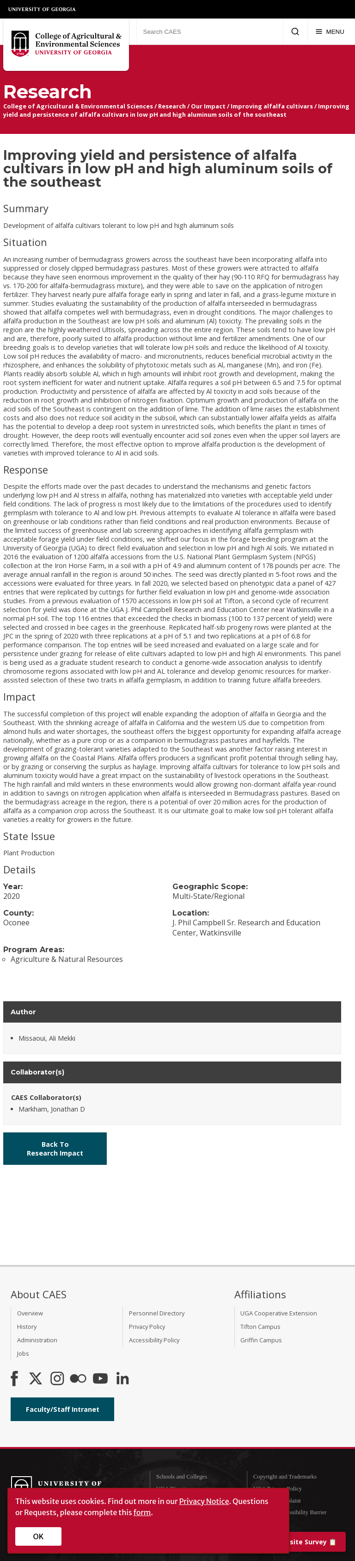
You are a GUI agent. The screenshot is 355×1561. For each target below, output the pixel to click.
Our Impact (208, 106)
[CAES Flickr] (78, 1379)
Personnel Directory (156, 1313)
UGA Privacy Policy (277, 1488)
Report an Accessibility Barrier (290, 1512)
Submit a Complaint (277, 1501)
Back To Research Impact (55, 1148)
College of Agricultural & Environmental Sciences (78, 106)
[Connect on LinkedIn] (122, 1379)
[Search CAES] (209, 31)
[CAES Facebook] (14, 1379)
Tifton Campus (260, 1326)
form (142, 1512)
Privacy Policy (147, 1326)
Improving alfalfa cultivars (272, 106)
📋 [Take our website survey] (289, 1541)
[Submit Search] (295, 31)
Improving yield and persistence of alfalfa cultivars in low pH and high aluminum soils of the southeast (176, 110)
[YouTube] (100, 1379)
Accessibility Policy (154, 1340)
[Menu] (330, 31)
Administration (37, 1340)
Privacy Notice (204, 1501)
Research (172, 106)
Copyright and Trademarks (285, 1476)
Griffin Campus (261, 1340)
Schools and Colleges (181, 1476)
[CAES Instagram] (57, 1379)
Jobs (23, 1353)
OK (38, 1536)
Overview (30, 1313)
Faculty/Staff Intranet (62, 1409)
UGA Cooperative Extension (278, 1313)
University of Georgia (42, 9)
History (27, 1326)
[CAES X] (36, 1379)
